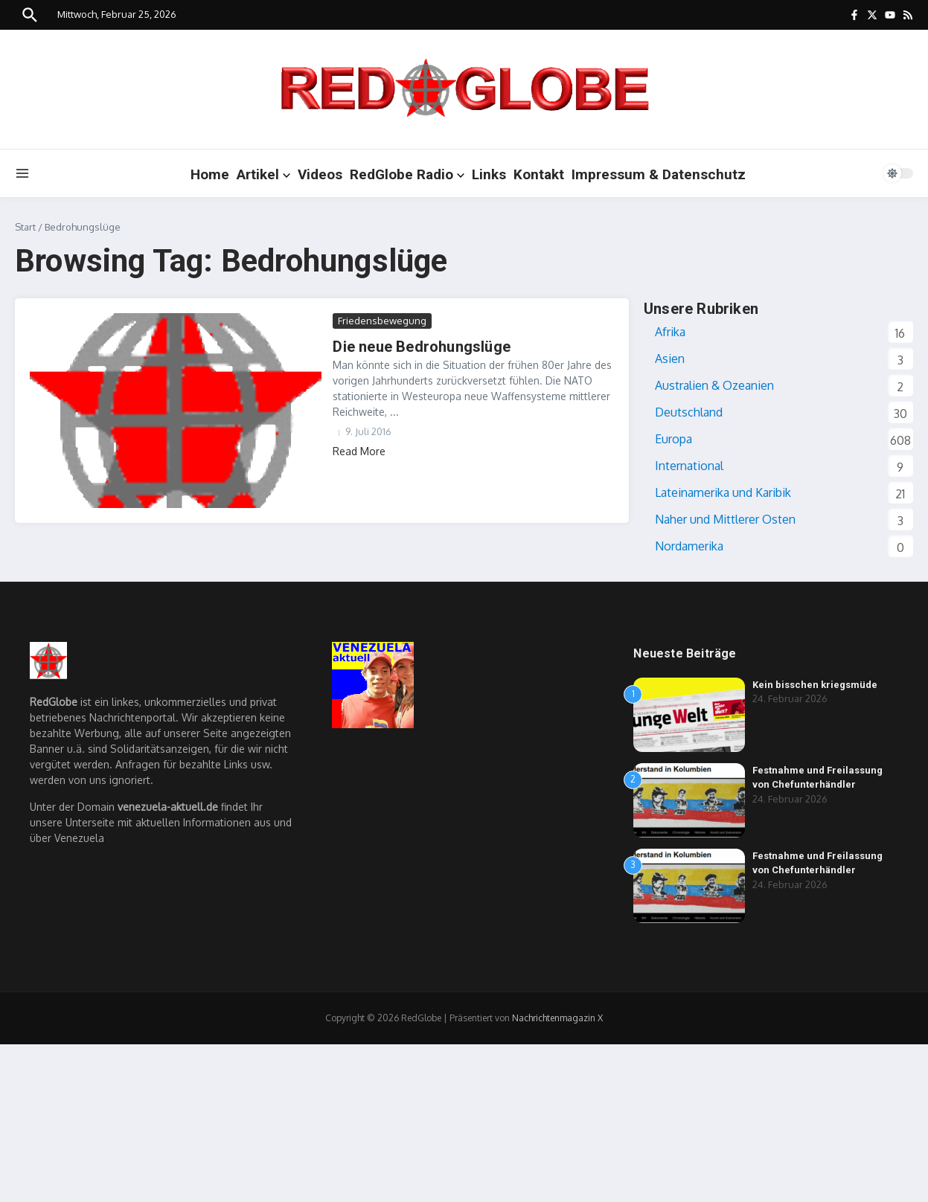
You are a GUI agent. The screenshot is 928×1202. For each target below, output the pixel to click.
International (689, 465)
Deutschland (689, 412)
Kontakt (538, 174)
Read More (359, 451)
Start (25, 227)
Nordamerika (689, 546)
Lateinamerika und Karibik (723, 492)
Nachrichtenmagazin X (557, 1017)
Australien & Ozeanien (714, 385)
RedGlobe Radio (407, 174)
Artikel (263, 174)
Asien (670, 358)
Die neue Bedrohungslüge (422, 347)
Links (489, 174)
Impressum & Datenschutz (659, 174)
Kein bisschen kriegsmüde (814, 684)
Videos (320, 174)
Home (210, 174)
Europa (673, 438)
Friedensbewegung (382, 321)
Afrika (670, 331)
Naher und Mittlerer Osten (725, 519)
